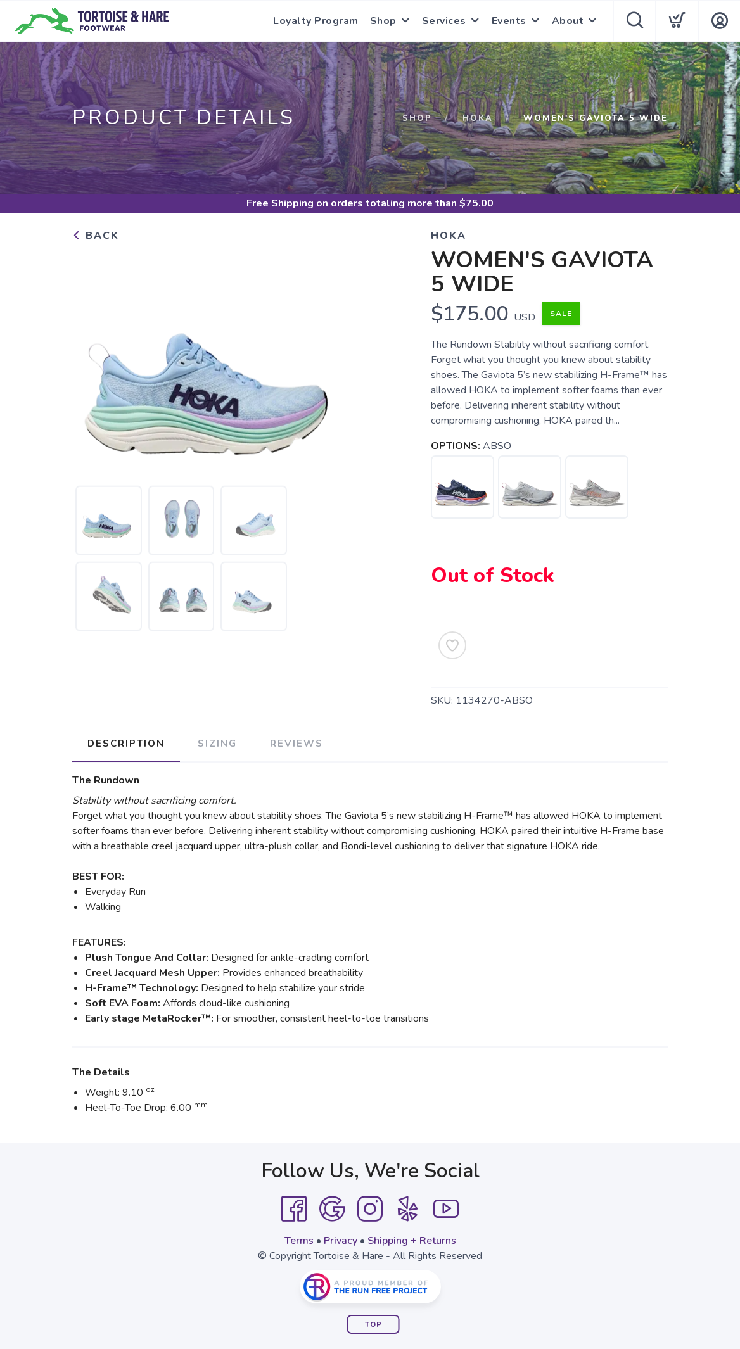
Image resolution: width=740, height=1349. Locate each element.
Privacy (340, 1241)
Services (444, 21)
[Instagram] (370, 1209)
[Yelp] (408, 1209)
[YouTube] (446, 1209)
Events (509, 21)
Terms (299, 1241)
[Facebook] (294, 1209)
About (568, 21)
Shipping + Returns (411, 1241)
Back (95, 236)
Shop (383, 21)
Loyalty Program (316, 21)
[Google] (332, 1209)
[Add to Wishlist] (452, 645)
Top (373, 1324)
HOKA (477, 118)
